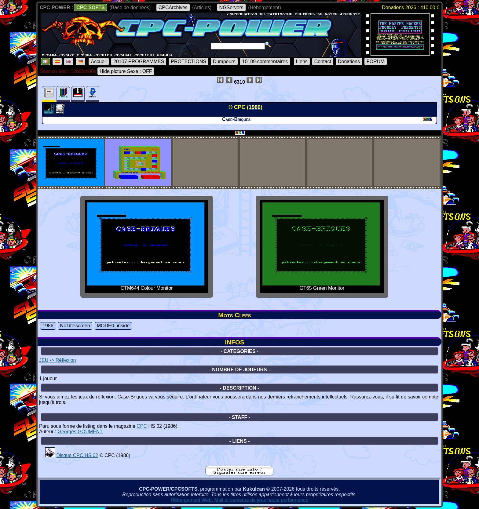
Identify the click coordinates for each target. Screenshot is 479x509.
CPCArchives (173, 7)
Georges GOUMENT (80, 431)
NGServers (231, 7)
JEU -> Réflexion (57, 360)
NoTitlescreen (75, 325)
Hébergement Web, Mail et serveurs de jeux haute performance (240, 500)
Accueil (99, 61)
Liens (302, 61)
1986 (47, 325)
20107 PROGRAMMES (138, 61)
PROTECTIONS (188, 61)
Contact (322, 61)
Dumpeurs (224, 61)
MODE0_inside (113, 325)
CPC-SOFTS (90, 7)
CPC (142, 426)
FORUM (376, 61)
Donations (349, 61)
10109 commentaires (265, 61)
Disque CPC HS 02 (77, 455)
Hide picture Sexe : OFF (126, 71)
